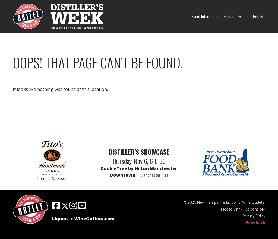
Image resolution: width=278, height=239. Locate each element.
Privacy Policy (254, 215)
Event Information (205, 16)
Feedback (255, 222)
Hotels (258, 16)
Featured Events (236, 16)
